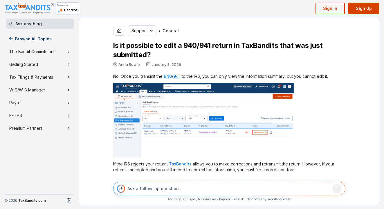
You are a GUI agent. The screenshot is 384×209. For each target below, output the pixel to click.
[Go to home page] (119, 31)
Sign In (330, 8)
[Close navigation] (69, 200)
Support (142, 30)
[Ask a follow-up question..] (228, 189)
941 (177, 76)
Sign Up (364, 8)
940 (168, 76)
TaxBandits (180, 163)
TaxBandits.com (32, 200)
